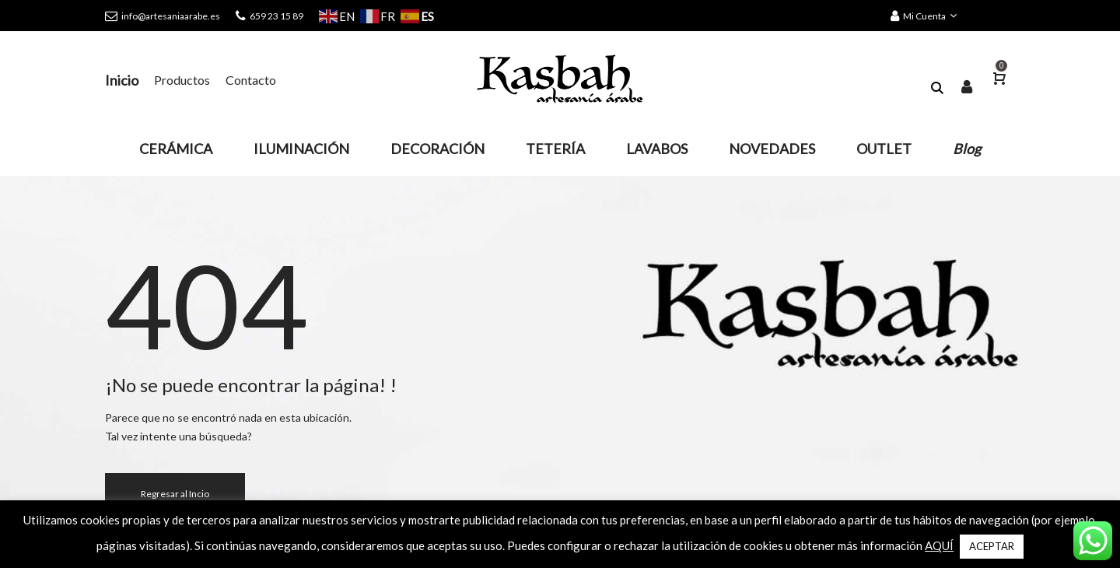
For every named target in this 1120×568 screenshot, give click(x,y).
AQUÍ (939, 545)
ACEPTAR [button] (991, 546)
